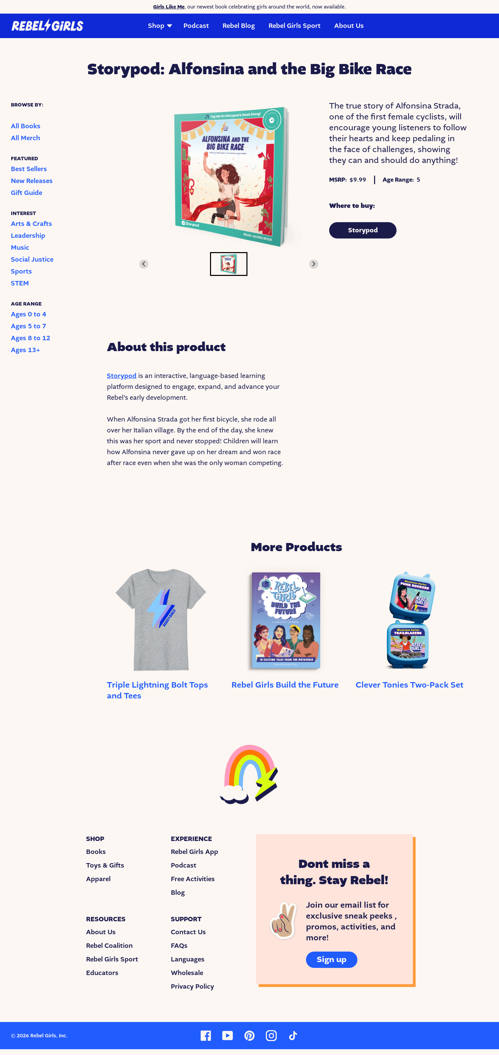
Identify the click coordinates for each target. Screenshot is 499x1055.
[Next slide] (313, 264)
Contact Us (188, 932)
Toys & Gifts (105, 865)
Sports (21, 271)
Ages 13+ (25, 350)
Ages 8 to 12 (30, 338)
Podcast (196, 25)
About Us (349, 25)
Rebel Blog (239, 25)
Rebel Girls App (194, 851)
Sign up (332, 959)
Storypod (363, 230)
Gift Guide (26, 192)
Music (20, 247)
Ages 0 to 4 (28, 314)
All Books (26, 126)
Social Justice (32, 259)
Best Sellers (29, 169)
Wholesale (187, 973)
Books (96, 851)
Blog (178, 892)
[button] (228, 264)
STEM (20, 283)
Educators (102, 973)
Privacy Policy (192, 986)
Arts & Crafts (31, 223)
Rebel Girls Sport (295, 25)
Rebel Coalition (109, 945)
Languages (188, 959)
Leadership (28, 235)
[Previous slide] (143, 264)
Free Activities (193, 879)
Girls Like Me (168, 6)
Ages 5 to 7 (28, 326)
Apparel (98, 879)
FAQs (179, 945)
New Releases (32, 181)
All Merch (25, 138)
